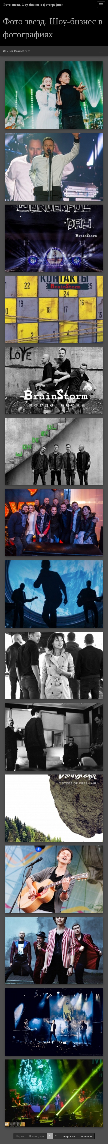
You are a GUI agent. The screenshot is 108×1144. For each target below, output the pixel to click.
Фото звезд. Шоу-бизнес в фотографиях (33, 4)
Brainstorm (22, 51)
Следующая (68, 1136)
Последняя (86, 1136)
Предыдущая (36, 1136)
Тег (11, 51)
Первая (20, 1136)
